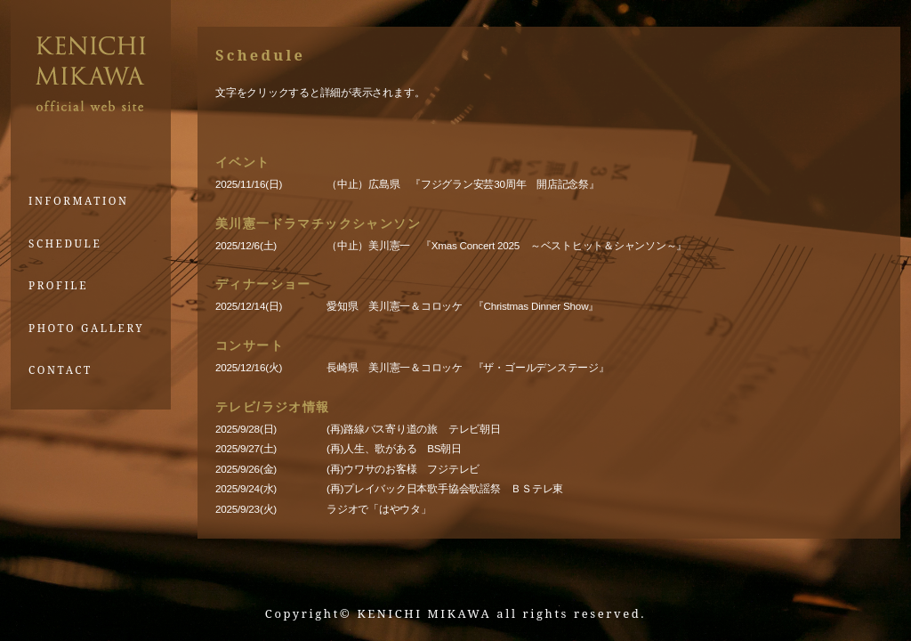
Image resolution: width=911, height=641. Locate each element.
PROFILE (58, 285)
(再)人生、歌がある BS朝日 (394, 448)
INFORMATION (78, 200)
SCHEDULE (64, 243)
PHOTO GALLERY (86, 327)
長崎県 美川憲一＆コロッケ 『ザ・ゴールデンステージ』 (468, 367)
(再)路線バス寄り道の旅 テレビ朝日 (414, 428)
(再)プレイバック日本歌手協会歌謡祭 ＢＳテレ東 (445, 488)
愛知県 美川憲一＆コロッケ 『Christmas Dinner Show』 (463, 306)
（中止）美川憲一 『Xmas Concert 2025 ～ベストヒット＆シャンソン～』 (512, 245)
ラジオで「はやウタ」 (384, 509)
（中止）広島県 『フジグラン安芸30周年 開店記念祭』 (463, 184)
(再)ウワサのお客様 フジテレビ (403, 469)
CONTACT (60, 369)
